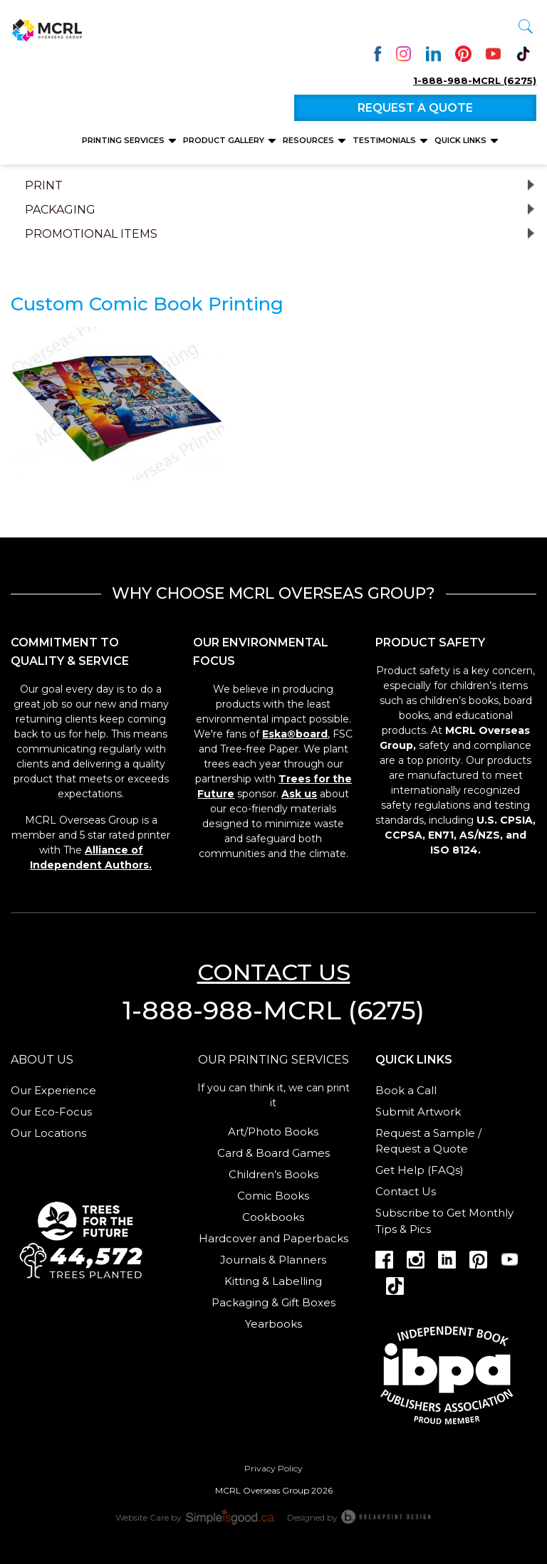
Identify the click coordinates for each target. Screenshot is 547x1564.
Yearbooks (273, 1324)
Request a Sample (425, 1133)
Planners (302, 1259)
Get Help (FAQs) (419, 1170)
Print (44, 185)
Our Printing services (273, 1059)
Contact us (273, 972)
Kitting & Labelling (273, 1281)
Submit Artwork (418, 1111)
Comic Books (273, 1195)
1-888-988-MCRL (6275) (474, 80)
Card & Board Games (273, 1153)
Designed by (359, 1516)
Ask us (299, 793)
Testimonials (385, 140)
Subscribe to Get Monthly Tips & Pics (444, 1221)
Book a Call (406, 1090)
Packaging (60, 210)
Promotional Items (91, 234)
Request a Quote (421, 1148)
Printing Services (124, 140)
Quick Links (461, 140)
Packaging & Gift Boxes (273, 1302)
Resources (309, 140)
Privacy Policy (273, 1468)
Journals (243, 1259)
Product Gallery (224, 140)
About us (42, 1059)
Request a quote (415, 108)
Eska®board (295, 734)
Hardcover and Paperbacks (273, 1238)
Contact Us (405, 1191)
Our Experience (53, 1090)
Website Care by (195, 1516)
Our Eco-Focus (51, 1111)
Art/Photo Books (273, 1131)
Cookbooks (273, 1217)
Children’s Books (273, 1174)
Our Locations (48, 1133)
